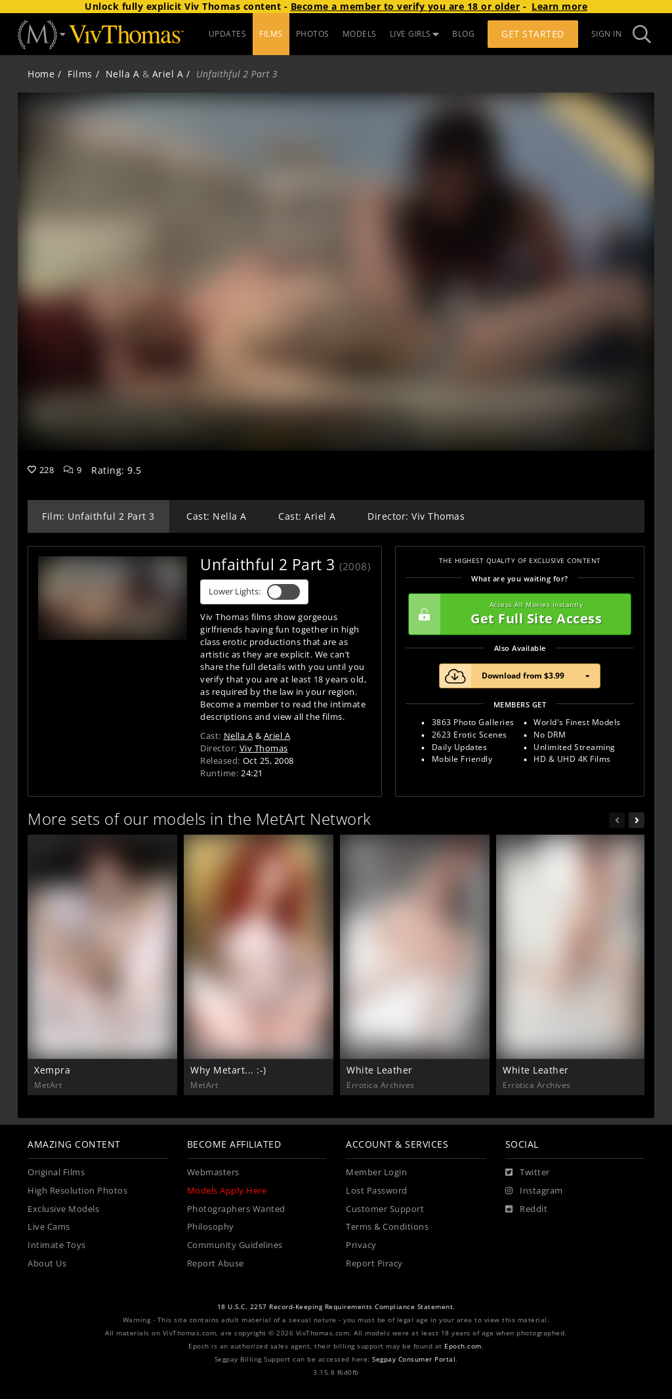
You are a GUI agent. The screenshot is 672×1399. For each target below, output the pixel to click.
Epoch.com (463, 1346)
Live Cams (49, 1226)
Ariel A (168, 74)
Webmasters (213, 1172)
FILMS (271, 33)
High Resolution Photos (77, 1190)
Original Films (56, 1172)
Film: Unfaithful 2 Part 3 (98, 516)
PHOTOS (312, 33)
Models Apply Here (227, 1190)
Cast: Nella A (216, 516)
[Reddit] (526, 1209)
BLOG (463, 33)
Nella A (123, 74)
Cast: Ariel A (307, 516)
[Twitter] (527, 1173)
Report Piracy (374, 1263)
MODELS (360, 33)
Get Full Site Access (516, 614)
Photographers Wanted (236, 1209)
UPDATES (228, 33)
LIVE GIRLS (415, 33)
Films (80, 74)
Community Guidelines (235, 1245)
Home (41, 74)
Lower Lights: (254, 592)
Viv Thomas (264, 748)
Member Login (376, 1172)
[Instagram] (534, 1191)
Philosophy (210, 1226)
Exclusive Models (63, 1209)
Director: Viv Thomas (416, 516)
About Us (47, 1263)
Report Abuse (215, 1263)
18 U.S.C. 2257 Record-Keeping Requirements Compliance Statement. (336, 1307)
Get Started (532, 34)
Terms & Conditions (387, 1226)
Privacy (361, 1245)
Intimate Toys (57, 1245)
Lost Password (377, 1190)
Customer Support (385, 1209)
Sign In (606, 33)
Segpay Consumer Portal (413, 1359)
